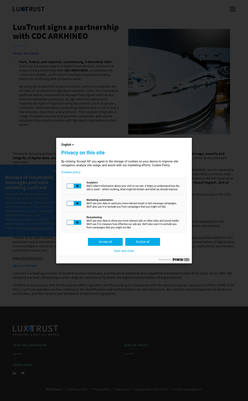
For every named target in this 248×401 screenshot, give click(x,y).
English (68, 144)
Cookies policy (70, 172)
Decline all (142, 241)
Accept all (105, 241)
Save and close (124, 251)
